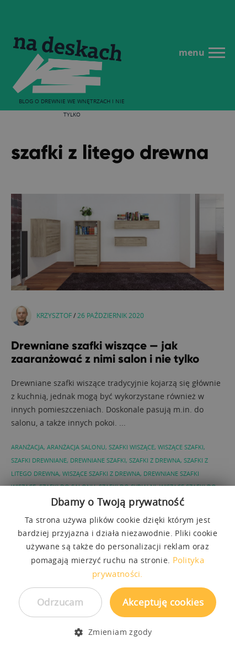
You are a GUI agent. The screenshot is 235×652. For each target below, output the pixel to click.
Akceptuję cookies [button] (163, 602)
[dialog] (117, 326)
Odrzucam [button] (60, 602)
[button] (117, 632)
